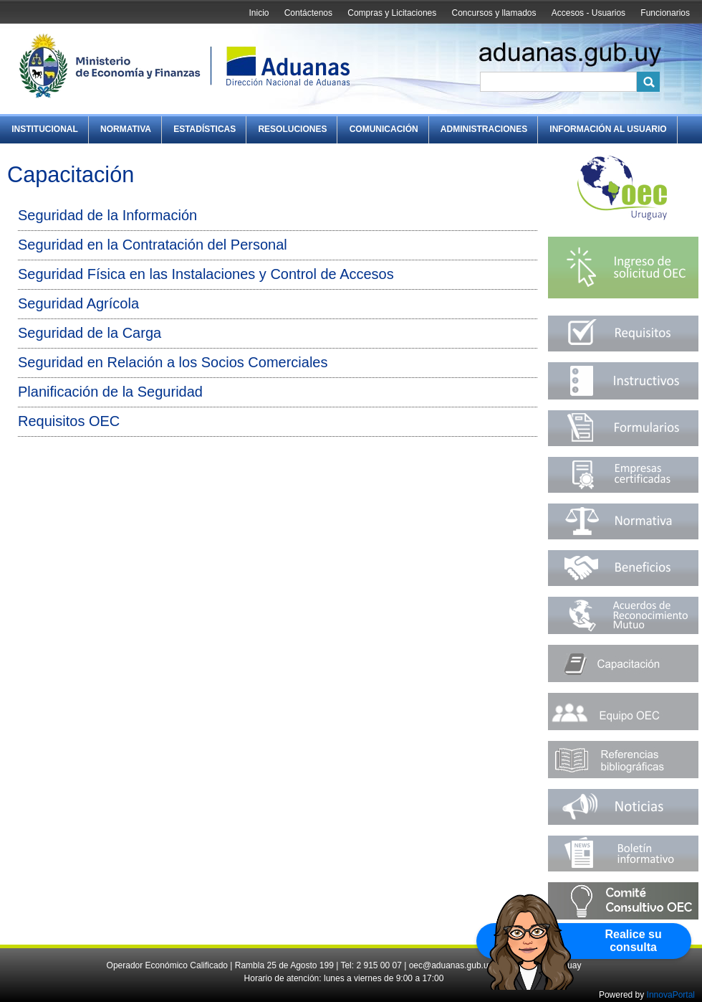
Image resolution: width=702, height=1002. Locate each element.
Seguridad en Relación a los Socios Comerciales (172, 362)
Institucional (44, 129)
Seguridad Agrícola (78, 303)
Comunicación (384, 129)
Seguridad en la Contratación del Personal (152, 244)
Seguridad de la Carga (89, 333)
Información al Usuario (607, 129)
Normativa (125, 129)
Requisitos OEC (69, 421)
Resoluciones (292, 129)
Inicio (259, 13)
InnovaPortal (671, 995)
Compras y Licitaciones (391, 13)
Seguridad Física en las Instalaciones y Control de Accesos (206, 274)
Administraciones (484, 129)
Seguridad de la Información (107, 215)
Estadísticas (204, 129)
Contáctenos (308, 13)
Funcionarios (665, 13)
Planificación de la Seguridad (110, 392)
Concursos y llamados (493, 13)
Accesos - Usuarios (588, 13)
